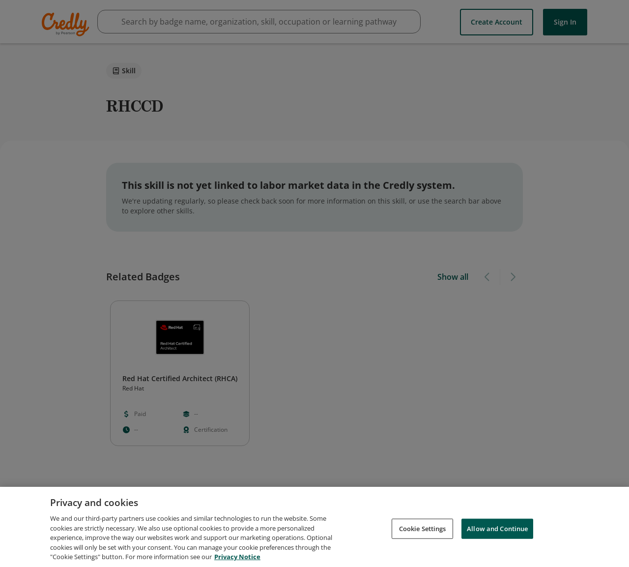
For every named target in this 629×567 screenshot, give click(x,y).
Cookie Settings (422, 529)
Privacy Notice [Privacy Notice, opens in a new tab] (237, 557)
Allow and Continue (497, 529)
